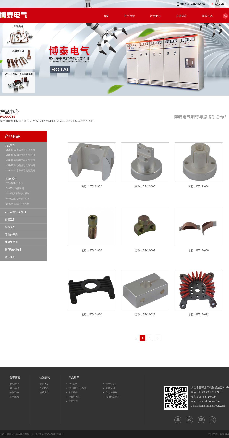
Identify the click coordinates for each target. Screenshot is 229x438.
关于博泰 (129, 15)
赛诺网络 (224, 434)
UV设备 (60, 434)
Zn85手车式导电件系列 (17, 204)
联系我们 (44, 392)
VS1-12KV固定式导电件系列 (20, 155)
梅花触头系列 (13, 249)
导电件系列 (11, 234)
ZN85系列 (11, 178)
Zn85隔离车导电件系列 (17, 193)
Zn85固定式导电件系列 (17, 198)
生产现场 (14, 397)
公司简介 (14, 383)
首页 (106, 15)
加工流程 (14, 388)
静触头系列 (11, 241)
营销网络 (44, 383)
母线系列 (10, 227)
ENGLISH (219, 3)
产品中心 (155, 15)
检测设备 (14, 392)
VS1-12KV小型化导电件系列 (20, 165)
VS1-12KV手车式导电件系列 (20, 150)
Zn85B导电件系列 (15, 188)
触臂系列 (10, 219)
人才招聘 (181, 15)
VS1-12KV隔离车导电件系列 (20, 160)
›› (157, 338)
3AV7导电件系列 (14, 183)
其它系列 (10, 256)
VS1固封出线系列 (15, 212)
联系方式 (207, 15)
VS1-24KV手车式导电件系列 (76, 120)
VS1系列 (51, 120)
